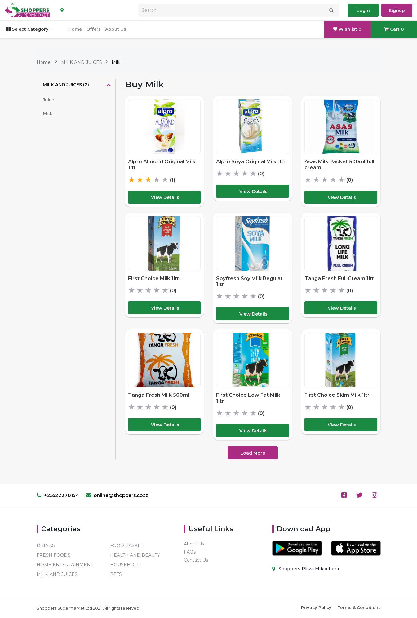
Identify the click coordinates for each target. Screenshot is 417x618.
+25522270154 (58, 495)
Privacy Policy (316, 607)
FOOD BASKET (126, 545)
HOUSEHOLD (125, 564)
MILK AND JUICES (82, 62)
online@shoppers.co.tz (117, 495)
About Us (115, 29)
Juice (48, 100)
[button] (76, 85)
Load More (252, 453)
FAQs (190, 552)
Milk (116, 62)
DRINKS (46, 545)
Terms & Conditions (359, 607)
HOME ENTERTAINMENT (65, 564)
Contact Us (196, 560)
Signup (397, 10)
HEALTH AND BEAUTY (135, 555)
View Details (165, 197)
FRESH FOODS (53, 555)
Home (75, 29)
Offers (93, 29)
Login (363, 10)
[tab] (76, 85)
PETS (116, 574)
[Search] (238, 10)
